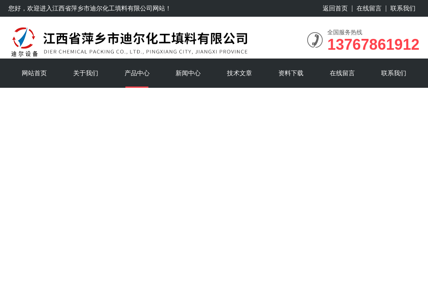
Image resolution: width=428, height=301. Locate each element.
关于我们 (85, 73)
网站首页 (34, 73)
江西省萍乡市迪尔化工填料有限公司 (102, 8)
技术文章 (239, 73)
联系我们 (402, 8)
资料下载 (290, 73)
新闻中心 (188, 73)
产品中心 (137, 73)
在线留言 (369, 8)
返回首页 (335, 8)
